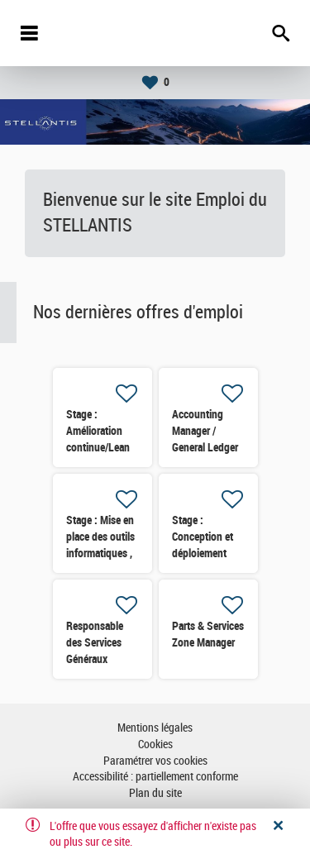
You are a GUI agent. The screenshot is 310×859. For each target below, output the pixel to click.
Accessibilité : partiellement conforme (155, 777)
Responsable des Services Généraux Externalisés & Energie (97, 659)
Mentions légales (155, 728)
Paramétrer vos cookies (155, 761)
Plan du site (155, 793)
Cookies (155, 744)
